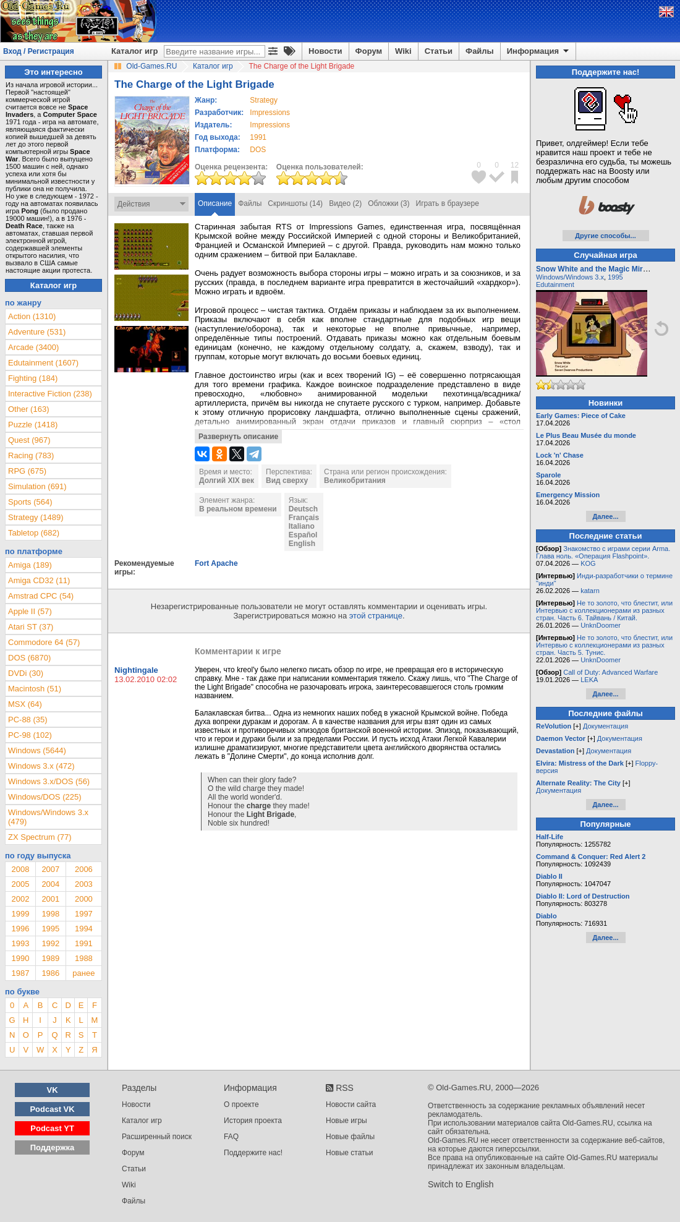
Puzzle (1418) (32, 424)
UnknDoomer (600, 625)
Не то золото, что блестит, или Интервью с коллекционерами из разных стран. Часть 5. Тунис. (604, 645)
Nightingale (136, 670)
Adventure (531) (37, 331)
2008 (20, 869)
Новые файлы (350, 1136)
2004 (50, 884)
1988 (84, 958)
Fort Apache (216, 563)
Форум (368, 51)
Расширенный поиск (157, 1136)
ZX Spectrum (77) (40, 837)
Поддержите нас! (253, 1152)
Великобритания (355, 480)
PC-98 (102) (30, 735)
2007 (50, 869)
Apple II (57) (30, 611)
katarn (590, 590)
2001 (50, 899)
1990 (20, 958)
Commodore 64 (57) (44, 642)
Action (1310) (32, 316)
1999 (20, 913)
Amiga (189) (30, 565)
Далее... (605, 516)
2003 (84, 884)
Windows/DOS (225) (44, 796)
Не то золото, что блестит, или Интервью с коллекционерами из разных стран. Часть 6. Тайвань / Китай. (604, 610)
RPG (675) (27, 471)
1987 (20, 973)
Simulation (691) (37, 486)
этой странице (375, 615)
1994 (84, 928)
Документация (605, 726)
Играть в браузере (447, 203)
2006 (84, 869)
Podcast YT (52, 1128)
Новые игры (346, 1120)
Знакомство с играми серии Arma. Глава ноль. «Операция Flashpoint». (603, 552)
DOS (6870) (29, 657)
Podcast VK (52, 1109)
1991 (258, 137)
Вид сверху (287, 480)
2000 (84, 899)
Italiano (302, 526)
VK (52, 1090)
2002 (20, 899)
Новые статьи (349, 1152)
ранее (83, 973)
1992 (50, 943)
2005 (20, 884)
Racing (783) (31, 455)
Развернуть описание (238, 436)
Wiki (403, 51)
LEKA (589, 679)
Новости (325, 51)
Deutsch (303, 509)
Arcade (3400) (33, 347)
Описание (215, 203)
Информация (539, 51)
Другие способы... (605, 235)
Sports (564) (30, 501)
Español (303, 535)
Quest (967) (29, 440)
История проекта (253, 1120)
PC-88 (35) (28, 719)
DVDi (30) (25, 673)
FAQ (231, 1136)
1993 (20, 943)
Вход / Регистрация (38, 51)
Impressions (270, 112)
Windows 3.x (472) (41, 766)
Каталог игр (134, 51)
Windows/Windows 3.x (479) (48, 817)
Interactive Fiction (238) (50, 393)
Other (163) (28, 409)
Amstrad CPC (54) (41, 595)
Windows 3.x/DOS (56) (49, 781)
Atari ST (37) (30, 626)
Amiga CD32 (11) (39, 580)
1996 (20, 928)
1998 (50, 913)
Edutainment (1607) (43, 362)
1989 (50, 958)
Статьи (439, 51)
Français (304, 517)
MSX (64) (25, 704)
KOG (587, 563)
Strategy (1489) (36, 517)
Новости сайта (351, 1104)
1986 (50, 973)
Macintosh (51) (34, 688)
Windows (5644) (37, 750)
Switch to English (461, 1184)
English (302, 543)
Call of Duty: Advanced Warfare (610, 672)
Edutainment (555, 284)
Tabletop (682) (33, 532)
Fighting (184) (32, 378)
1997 (84, 913)
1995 (50, 928)
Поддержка (52, 1147)
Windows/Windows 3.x (570, 277)
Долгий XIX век (226, 480)
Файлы (479, 51)
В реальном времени (238, 509)
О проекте (241, 1104)
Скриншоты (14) (295, 203)
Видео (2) (345, 203)
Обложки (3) (388, 203)
